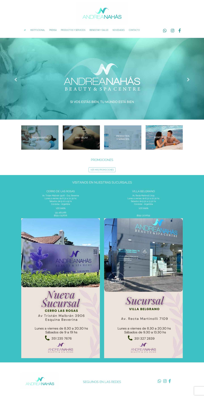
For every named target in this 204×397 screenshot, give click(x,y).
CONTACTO (134, 30)
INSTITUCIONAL (37, 30)
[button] (15, 79)
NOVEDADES (119, 30)
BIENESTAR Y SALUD (99, 30)
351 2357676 (60, 215)
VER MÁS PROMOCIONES (102, 170)
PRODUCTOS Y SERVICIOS (73, 30)
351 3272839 (143, 215)
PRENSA (53, 30)
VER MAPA (60, 208)
